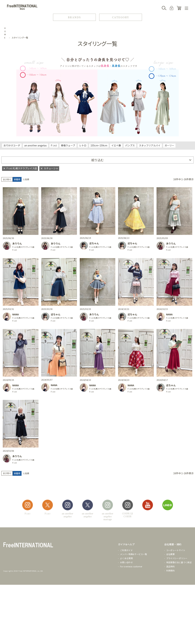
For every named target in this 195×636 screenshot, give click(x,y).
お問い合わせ (126, 562)
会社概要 (170, 554)
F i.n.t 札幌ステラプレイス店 (23, 247)
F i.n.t (54, 145)
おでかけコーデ (11, 145)
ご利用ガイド (126, 550)
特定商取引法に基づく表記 (179, 562)
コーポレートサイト (175, 550)
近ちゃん (94, 243)
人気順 (26, 179)
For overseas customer (131, 566)
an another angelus (35, 145)
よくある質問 (126, 558)
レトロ (82, 145)
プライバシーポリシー (176, 558)
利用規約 (170, 570)
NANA (15, 314)
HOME (5, 33)
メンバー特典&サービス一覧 (133, 554)
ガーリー (169, 145)
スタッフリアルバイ (149, 145)
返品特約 (170, 566)
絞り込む (97, 160)
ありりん (17, 243)
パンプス (130, 145)
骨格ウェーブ (68, 145)
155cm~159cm (98, 145)
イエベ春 (116, 145)
